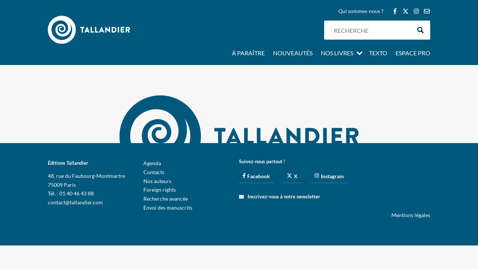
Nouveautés (293, 53)
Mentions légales (410, 215)
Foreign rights (159, 189)
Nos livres (337, 53)
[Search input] (371, 30)
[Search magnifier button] (420, 30)
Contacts (153, 172)
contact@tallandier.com (75, 202)
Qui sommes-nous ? (361, 11)
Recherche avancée (165, 198)
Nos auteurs (157, 181)
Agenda (152, 163)
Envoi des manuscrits (167, 207)
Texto (378, 53)
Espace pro (412, 53)
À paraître (248, 53)
